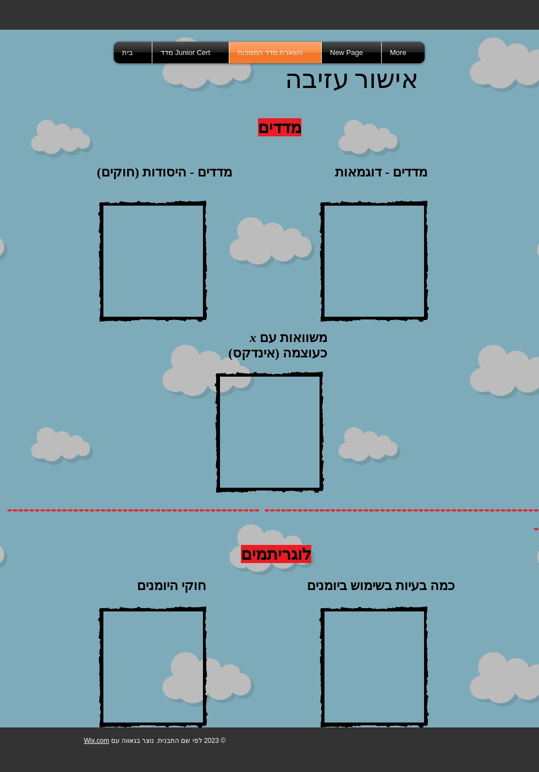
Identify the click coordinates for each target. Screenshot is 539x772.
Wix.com (96, 741)
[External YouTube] (153, 261)
